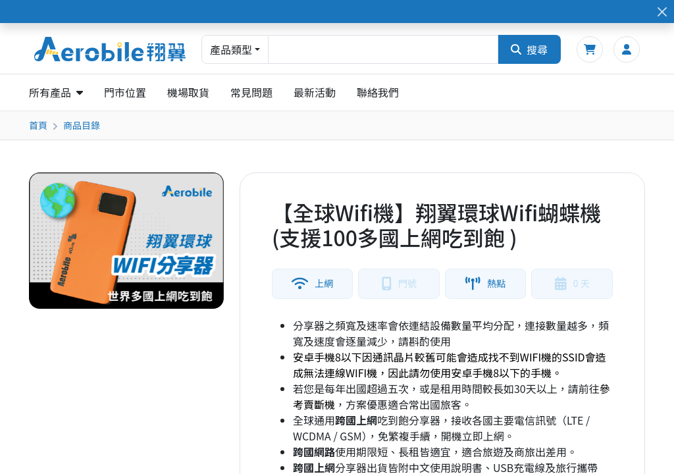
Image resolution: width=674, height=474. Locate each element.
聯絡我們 (378, 92)
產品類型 (231, 49)
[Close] (662, 11)
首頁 (38, 125)
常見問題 (251, 92)
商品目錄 (81, 125)
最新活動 (315, 92)
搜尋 (529, 49)
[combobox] (383, 49)
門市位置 (125, 92)
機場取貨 (188, 92)
